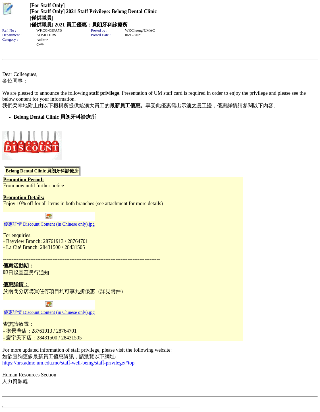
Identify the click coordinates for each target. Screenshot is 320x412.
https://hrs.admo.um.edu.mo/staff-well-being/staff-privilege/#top (68, 363)
